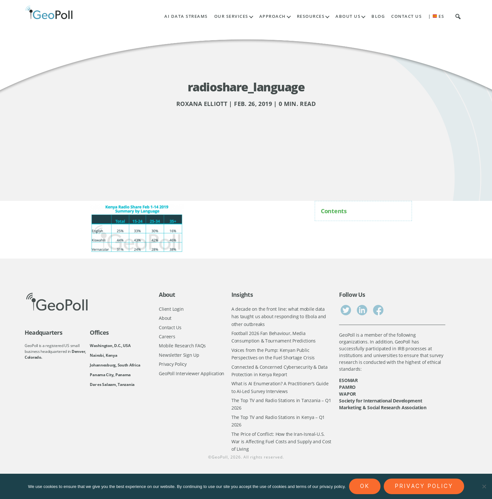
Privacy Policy (172, 366)
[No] (484, 486)
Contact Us (406, 16)
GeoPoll (220, 463)
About (165, 318)
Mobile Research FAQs (182, 347)
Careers (167, 337)
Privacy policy (424, 486)
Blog (378, 16)
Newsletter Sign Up (179, 357)
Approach (272, 16)
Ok (364, 486)
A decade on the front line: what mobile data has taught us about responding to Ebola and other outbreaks (278, 317)
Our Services (231, 16)
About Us (347, 16)
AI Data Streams (186, 16)
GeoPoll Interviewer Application (191, 376)
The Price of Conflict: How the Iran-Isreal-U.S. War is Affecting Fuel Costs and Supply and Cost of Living (281, 447)
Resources (311, 16)
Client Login (171, 309)
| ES (436, 16)
